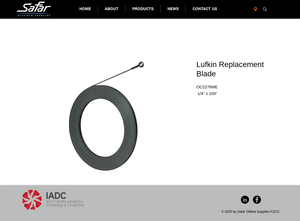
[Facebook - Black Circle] (257, 200)
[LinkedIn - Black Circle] (245, 200)
